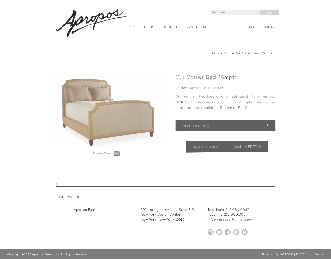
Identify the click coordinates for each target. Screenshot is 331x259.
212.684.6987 (237, 209)
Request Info (206, 146)
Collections (141, 27)
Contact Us (69, 196)
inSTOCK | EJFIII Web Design (302, 254)
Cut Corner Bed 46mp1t (253, 52)
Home (215, 52)
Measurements (196, 125)
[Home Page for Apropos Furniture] (91, 37)
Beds (227, 52)
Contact (271, 27)
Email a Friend (247, 146)
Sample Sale (198, 27)
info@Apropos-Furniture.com (231, 219)
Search (269, 12)
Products (170, 27)
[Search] (236, 12)
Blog (252, 27)
